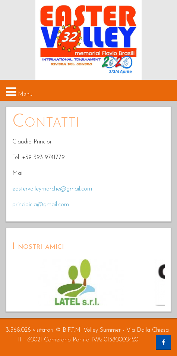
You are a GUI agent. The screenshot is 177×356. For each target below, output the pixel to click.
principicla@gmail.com (40, 205)
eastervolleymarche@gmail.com (52, 189)
